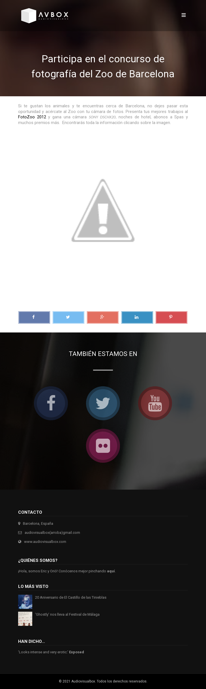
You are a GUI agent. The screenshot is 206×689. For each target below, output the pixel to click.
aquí (111, 571)
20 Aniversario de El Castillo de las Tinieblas (70, 597)
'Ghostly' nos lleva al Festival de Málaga (67, 614)
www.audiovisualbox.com (45, 541)
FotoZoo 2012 (32, 117)
